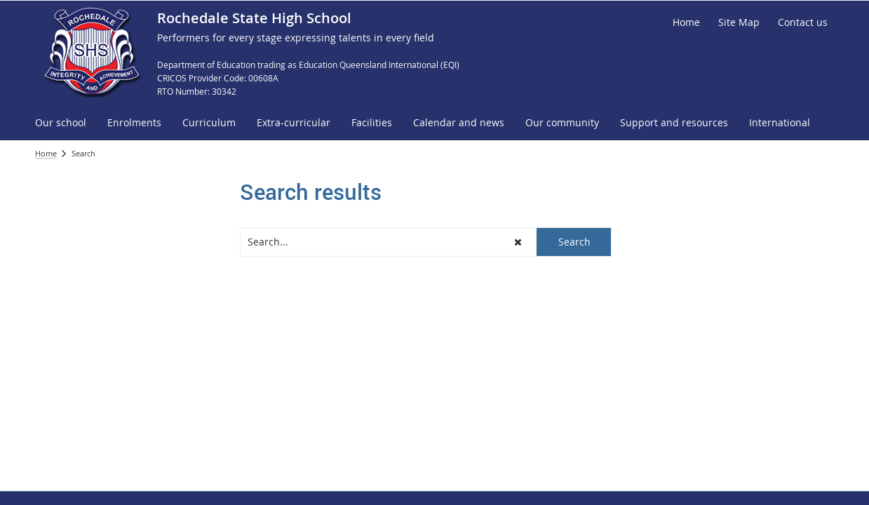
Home (46, 153)
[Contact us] (803, 22)
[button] (518, 242)
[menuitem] (61, 123)
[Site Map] (739, 22)
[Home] (686, 22)
